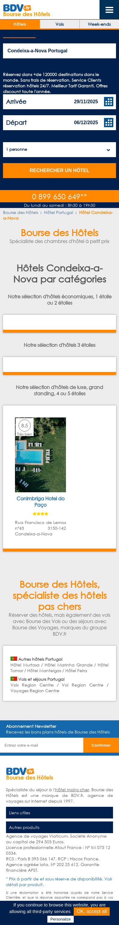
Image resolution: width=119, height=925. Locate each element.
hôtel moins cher (72, 789)
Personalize (60, 919)
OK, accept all (92, 911)
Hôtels (19, 24)
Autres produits (24, 827)
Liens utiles (19, 812)
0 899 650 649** (59, 196)
